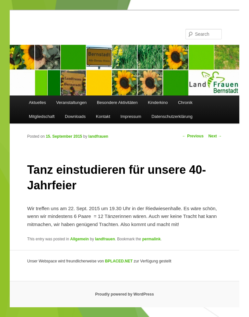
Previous (193, 136)
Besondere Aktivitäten (117, 102)
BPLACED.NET (119, 261)
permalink (151, 239)
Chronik (185, 102)
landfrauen (98, 136)
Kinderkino (158, 102)
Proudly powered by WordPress (124, 294)
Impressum (130, 116)
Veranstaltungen (71, 102)
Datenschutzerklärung (171, 116)
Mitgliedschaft (41, 116)
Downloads (75, 116)
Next (215, 136)
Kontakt (103, 116)
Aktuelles (37, 102)
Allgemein (79, 239)
